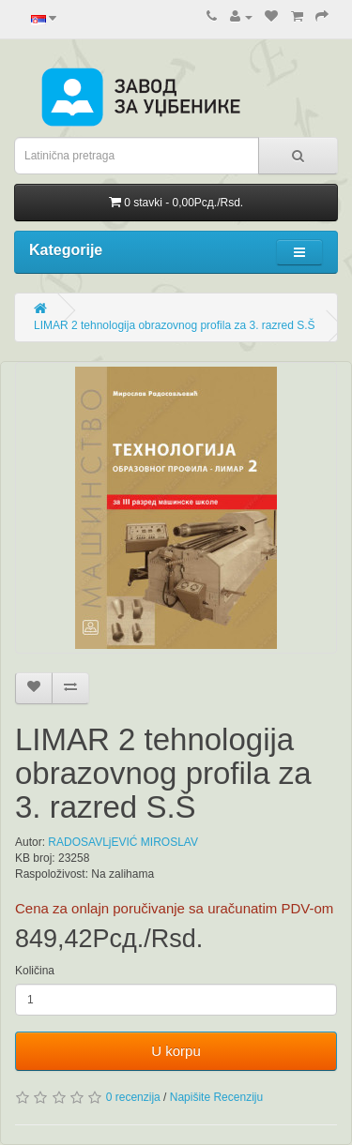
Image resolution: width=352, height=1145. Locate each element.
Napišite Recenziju (216, 1097)
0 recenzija (133, 1097)
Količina (34, 970)
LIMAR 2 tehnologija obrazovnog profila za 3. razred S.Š (174, 325)
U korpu (176, 1051)
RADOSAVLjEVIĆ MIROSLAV (123, 842)
